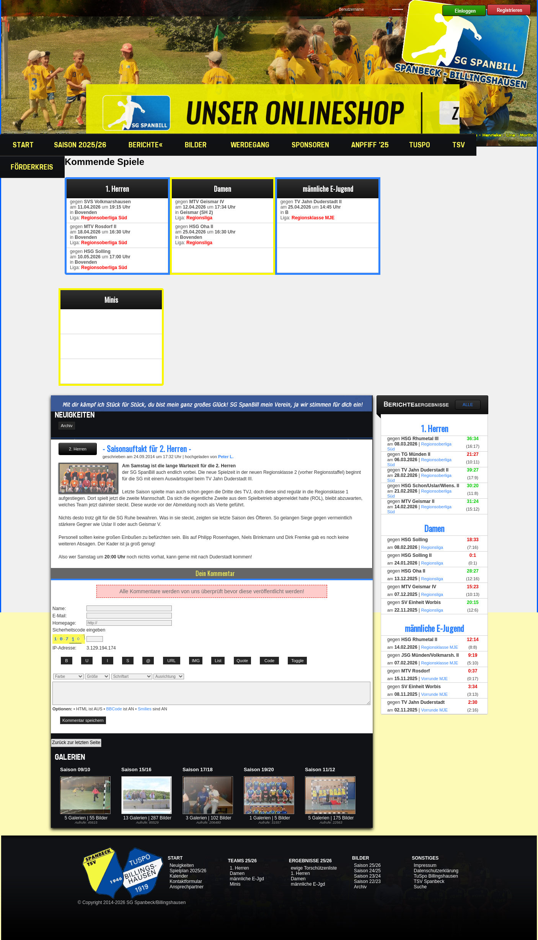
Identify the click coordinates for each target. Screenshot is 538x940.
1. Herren (239, 868)
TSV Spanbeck (429, 881)
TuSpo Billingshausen (436, 876)
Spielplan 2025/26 (188, 870)
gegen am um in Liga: (99, 209)
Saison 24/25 (367, 870)
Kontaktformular (186, 881)
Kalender (179, 876)
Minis (235, 884)
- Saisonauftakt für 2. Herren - (147, 448)
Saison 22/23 (367, 881)
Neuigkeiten (182, 865)
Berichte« (147, 144)
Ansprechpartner (187, 886)
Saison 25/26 (367, 865)
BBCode (114, 709)
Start (22, 144)
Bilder (197, 144)
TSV (459, 144)
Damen (237, 873)
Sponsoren (311, 144)
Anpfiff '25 (370, 144)
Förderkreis (33, 167)
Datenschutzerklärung (436, 870)
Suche (420, 886)
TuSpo (420, 144)
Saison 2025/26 (81, 144)
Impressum (425, 865)
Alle (468, 404)
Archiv (360, 886)
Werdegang (251, 144)
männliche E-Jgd (247, 878)
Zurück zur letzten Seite (76, 742)
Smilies (144, 709)
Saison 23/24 (367, 876)
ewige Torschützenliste (314, 868)
